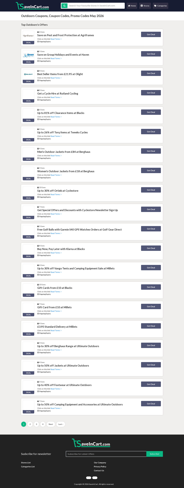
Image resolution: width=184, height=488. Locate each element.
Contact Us (99, 470)
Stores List (26, 462)
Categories (160, 6)
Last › (60, 424)
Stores (145, 6)
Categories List (28, 466)
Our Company (100, 462)
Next (51, 424)
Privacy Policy (100, 466)
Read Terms (55, 39)
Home (132, 6)
